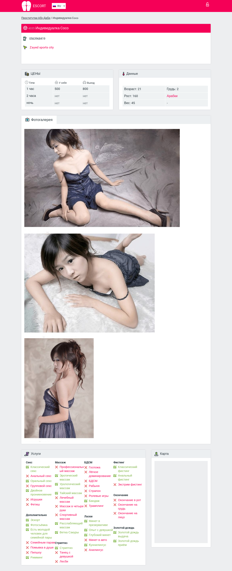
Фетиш (35, 504)
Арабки (172, 96)
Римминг (36, 557)
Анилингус (96, 550)
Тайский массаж (71, 493)
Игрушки (36, 499)
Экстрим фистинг (130, 484)
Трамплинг (96, 506)
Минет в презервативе (98, 523)
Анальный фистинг (125, 477)
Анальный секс (40, 476)
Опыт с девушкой (101, 530)
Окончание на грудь (127, 506)
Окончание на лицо (127, 515)
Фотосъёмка (38, 525)
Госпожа (94, 467)
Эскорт (35, 520)
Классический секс (40, 469)
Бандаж (94, 501)
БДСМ (93, 481)
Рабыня (94, 486)
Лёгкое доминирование (100, 474)
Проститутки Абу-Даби (35, 18)
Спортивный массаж (68, 517)
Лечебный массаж (67, 499)
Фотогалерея (39, 120)
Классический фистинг (127, 469)
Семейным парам (42, 542)
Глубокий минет (100, 535)
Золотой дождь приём (128, 543)
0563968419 (37, 38)
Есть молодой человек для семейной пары (41, 533)
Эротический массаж (68, 477)
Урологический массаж (70, 486)
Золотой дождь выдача (128, 534)
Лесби (64, 561)
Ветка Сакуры (69, 532)
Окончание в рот (129, 500)
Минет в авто (98, 540)
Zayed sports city (38, 47)
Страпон (95, 491)
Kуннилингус (97, 545)
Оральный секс (41, 481)
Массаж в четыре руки (72, 508)
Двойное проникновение (41, 492)
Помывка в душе (42, 547)
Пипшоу (35, 552)
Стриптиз (66, 548)
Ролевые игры (99, 496)
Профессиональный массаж (72, 469)
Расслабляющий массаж (71, 525)
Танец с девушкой (66, 554)
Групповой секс (41, 486)
